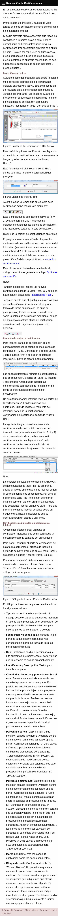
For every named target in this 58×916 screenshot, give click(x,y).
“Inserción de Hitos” (41, 294)
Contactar (18, 910)
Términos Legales (48, 910)
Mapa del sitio (31, 910)
